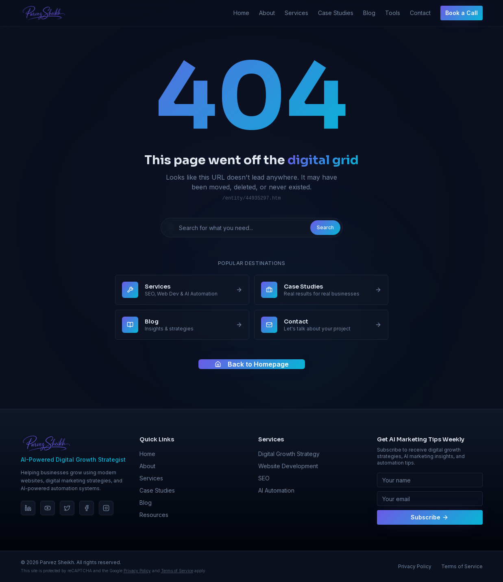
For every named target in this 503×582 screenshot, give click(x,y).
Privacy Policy (137, 570)
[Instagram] (106, 508)
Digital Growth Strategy (289, 453)
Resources (153, 514)
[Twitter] (67, 508)
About (267, 12)
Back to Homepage (252, 364)
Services (296, 12)
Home (241, 12)
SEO (264, 478)
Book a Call (461, 12)
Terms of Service (177, 570)
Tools (392, 12)
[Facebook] (86, 508)
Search (325, 227)
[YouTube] (47, 508)
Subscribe (430, 517)
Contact (420, 12)
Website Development (288, 466)
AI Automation (276, 490)
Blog (369, 12)
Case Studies (335, 12)
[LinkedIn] (28, 508)
